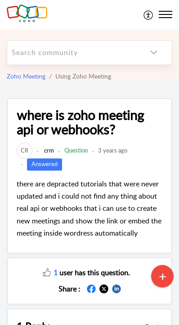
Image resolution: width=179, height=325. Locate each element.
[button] (46, 272)
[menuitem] (149, 14)
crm (48, 150)
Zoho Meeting (26, 76)
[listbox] (154, 53)
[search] (71, 53)
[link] (24, 150)
